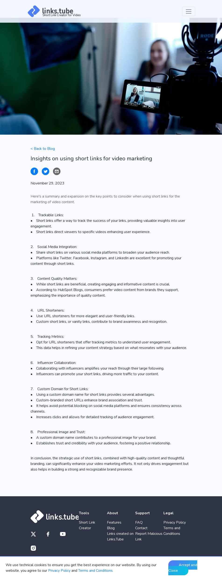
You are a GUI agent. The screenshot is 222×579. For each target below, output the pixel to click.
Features (114, 522)
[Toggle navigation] (188, 11)
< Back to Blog (43, 148)
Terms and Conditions (95, 570)
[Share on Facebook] (34, 171)
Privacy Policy (174, 522)
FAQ (139, 522)
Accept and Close (182, 568)
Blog (111, 528)
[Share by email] (56, 171)
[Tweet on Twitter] (45, 171)
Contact (141, 528)
